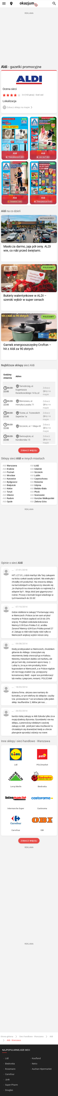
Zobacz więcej (29, 450)
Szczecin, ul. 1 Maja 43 (30, 426)
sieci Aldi (17, 365)
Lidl (7, 1058)
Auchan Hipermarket (42, 1069)
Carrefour (9, 1074)
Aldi (51, 1036)
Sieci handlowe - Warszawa (31, 1036)
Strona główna (7, 1036)
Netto (34, 1063)
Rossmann (10, 1069)
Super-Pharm (11, 1085)
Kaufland (36, 1058)
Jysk (7, 1079)
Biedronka (10, 1063)
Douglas (9, 1090)
